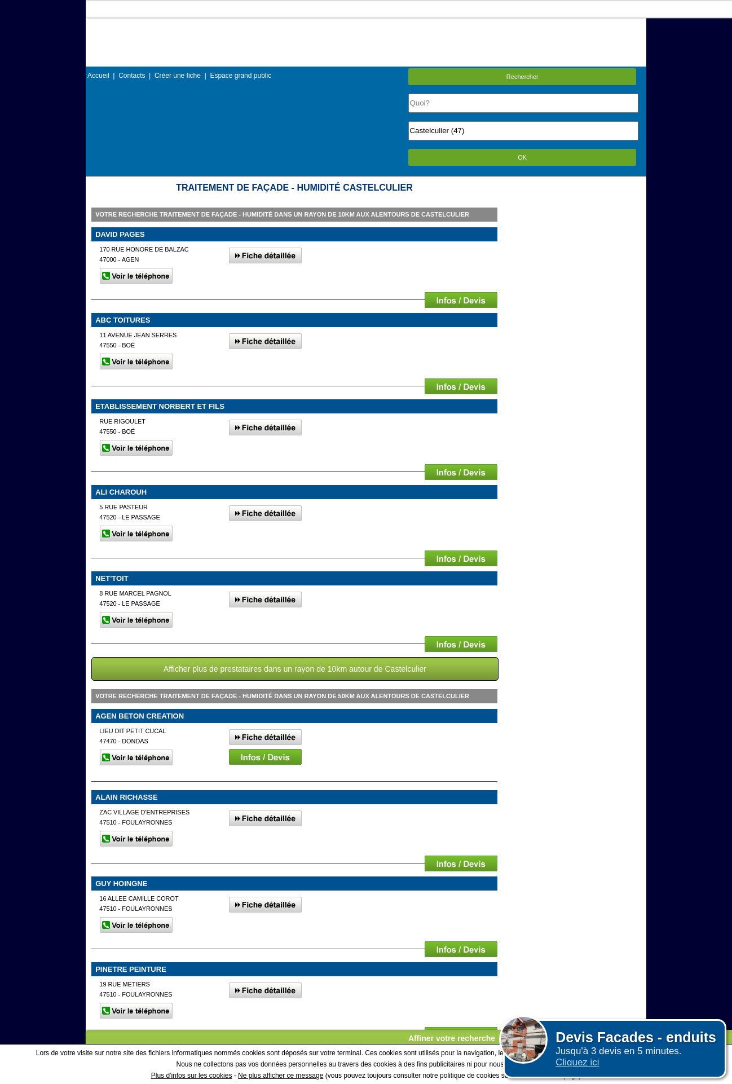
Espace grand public (240, 76)
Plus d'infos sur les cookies (191, 1075)
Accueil (98, 76)
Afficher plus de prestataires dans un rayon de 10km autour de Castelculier (295, 668)
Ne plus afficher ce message (280, 1075)
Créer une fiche (178, 76)
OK (522, 157)
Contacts (131, 76)
